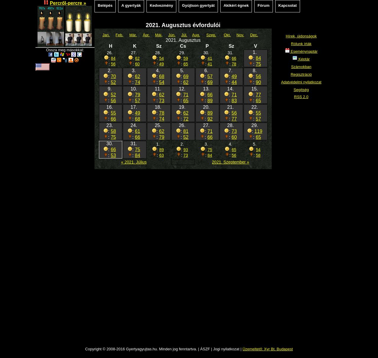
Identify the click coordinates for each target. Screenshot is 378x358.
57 (210, 76)
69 (185, 76)
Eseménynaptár (301, 51)
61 (137, 131)
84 (113, 58)
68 (161, 76)
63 (161, 155)
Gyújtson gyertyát (198, 5)
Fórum (263, 5)
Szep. (211, 35)
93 (185, 149)
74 (137, 82)
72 (185, 118)
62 (137, 58)
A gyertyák (131, 5)
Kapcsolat (287, 5)
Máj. (158, 35)
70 (113, 76)
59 (185, 58)
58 (113, 131)
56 (113, 64)
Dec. (254, 35)
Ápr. (146, 35)
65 (185, 64)
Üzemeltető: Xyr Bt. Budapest (267, 349)
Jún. (171, 35)
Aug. (196, 35)
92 (210, 118)
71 (185, 94)
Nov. (240, 35)
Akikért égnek (236, 5)
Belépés (105, 5)
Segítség (301, 90)
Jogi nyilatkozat (226, 349)
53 (113, 155)
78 (234, 64)
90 (258, 82)
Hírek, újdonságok (301, 36)
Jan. (106, 35)
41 (210, 58)
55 (113, 113)
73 (161, 100)
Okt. (227, 35)
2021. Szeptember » (230, 162)
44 (234, 82)
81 (185, 131)
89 (210, 100)
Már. (133, 35)
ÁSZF (205, 349)
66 (234, 58)
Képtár (301, 59)
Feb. (119, 35)
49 (161, 64)
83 (234, 100)
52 (113, 82)
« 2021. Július (133, 162)
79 (137, 94)
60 (137, 64)
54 (161, 58)
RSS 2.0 (301, 97)
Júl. (184, 35)
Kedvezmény (161, 5)
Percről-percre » (68, 3)
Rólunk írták (301, 44)
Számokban (301, 67)
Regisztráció (301, 74)
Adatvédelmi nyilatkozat (301, 82)
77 (258, 94)
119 (259, 131)
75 (258, 64)
